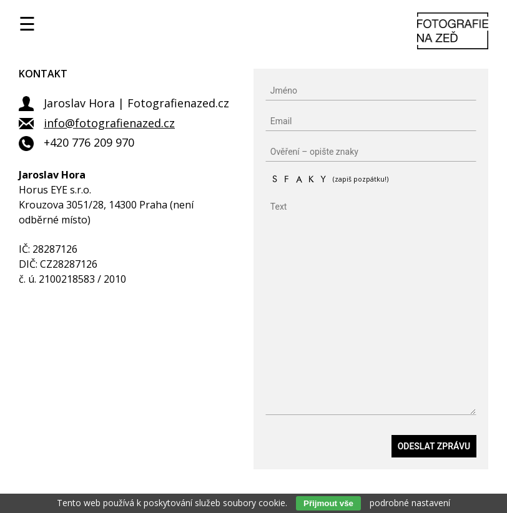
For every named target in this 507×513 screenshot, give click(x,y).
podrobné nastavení (410, 503)
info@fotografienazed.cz (109, 122)
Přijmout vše (328, 503)
